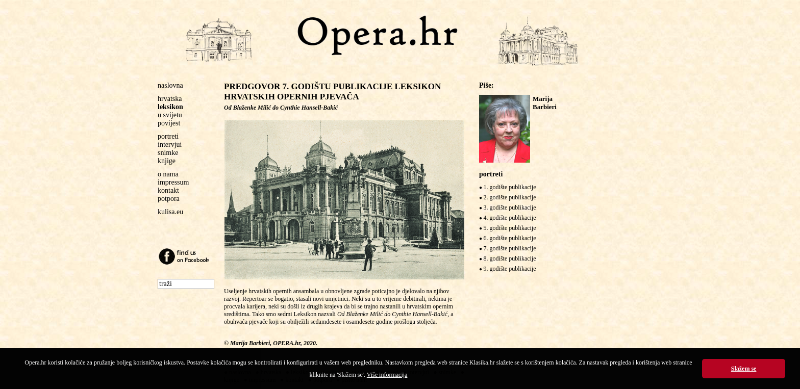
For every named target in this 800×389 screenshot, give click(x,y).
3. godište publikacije (510, 207)
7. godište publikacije (510, 248)
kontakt (168, 190)
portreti (168, 136)
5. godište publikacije (510, 227)
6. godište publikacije (510, 238)
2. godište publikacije (510, 197)
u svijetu (170, 115)
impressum (173, 182)
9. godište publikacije (510, 268)
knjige (167, 161)
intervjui (170, 144)
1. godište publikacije (510, 187)
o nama (168, 174)
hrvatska (170, 98)
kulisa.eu (170, 212)
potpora (169, 198)
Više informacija (387, 374)
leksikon (170, 107)
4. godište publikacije (510, 217)
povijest (169, 123)
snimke (168, 153)
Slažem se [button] (744, 368)
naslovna (170, 85)
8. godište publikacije (510, 258)
